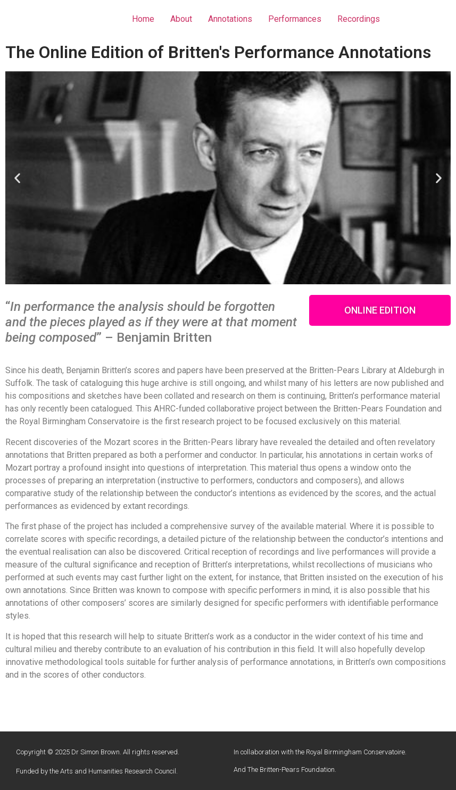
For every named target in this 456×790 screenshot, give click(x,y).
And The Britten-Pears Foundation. (285, 769)
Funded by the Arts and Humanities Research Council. (97, 771)
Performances (294, 19)
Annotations (230, 19)
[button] (218, 276)
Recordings (358, 19)
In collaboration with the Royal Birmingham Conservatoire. (320, 752)
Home (143, 19)
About (181, 19)
